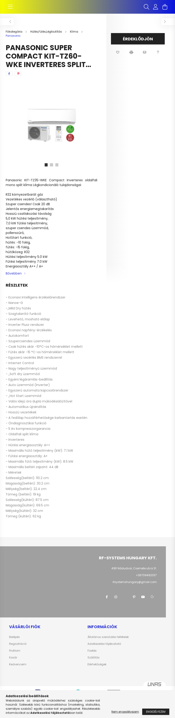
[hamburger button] (10, 9)
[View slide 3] (57, 169)
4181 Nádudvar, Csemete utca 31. (134, 573)
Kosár (13, 662)
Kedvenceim (17, 669)
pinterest (134, 601)
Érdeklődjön (138, 43)
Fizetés (92, 655)
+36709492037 (146, 580)
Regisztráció (17, 648)
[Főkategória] (14, 36)
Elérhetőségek (97, 669)
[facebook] (9, 78)
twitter (124, 601)
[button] (117, 57)
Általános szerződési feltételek (108, 641)
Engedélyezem (155, 714)
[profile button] (155, 9)
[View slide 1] (46, 169)
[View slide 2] (51, 169)
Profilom (14, 655)
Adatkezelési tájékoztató (104, 648)
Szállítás (94, 662)
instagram (115, 601)
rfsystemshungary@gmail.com (135, 586)
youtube (143, 601)
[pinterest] (18, 78)
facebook (106, 601)
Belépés (14, 641)
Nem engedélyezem (125, 714)
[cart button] (164, 9)
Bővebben (14, 278)
